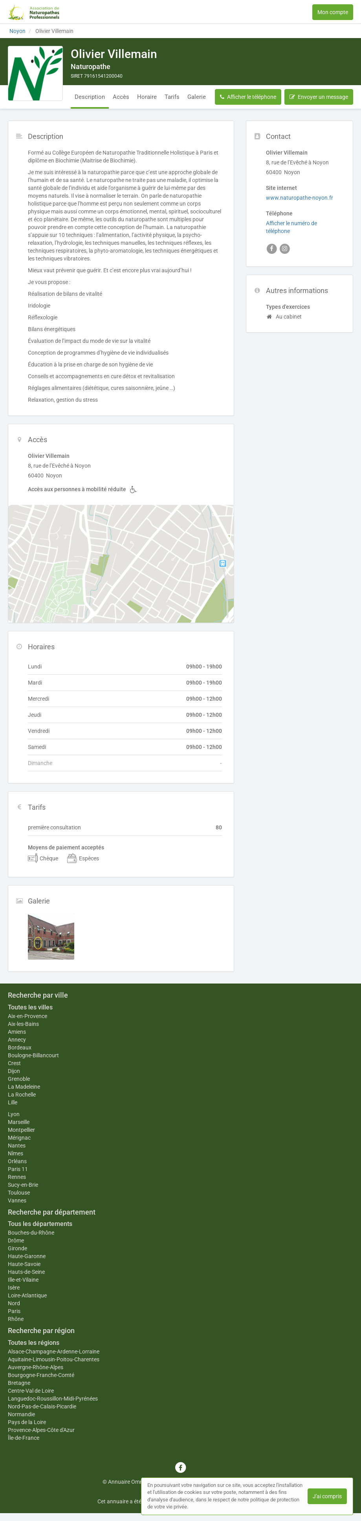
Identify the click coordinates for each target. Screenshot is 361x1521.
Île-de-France (23, 1438)
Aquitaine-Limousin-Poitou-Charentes (53, 1359)
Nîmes (15, 1153)
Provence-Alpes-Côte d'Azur (41, 1430)
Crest (14, 1063)
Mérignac (19, 1138)
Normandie (21, 1414)
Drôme (16, 1240)
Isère (14, 1287)
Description (90, 96)
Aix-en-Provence (27, 1016)
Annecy (17, 1039)
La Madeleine (24, 1087)
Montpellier (21, 1130)
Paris (14, 1311)
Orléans (17, 1161)
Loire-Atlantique (27, 1295)
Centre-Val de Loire (31, 1391)
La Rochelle (22, 1094)
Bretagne (19, 1383)
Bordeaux (19, 1047)
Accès (121, 96)
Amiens (17, 1032)
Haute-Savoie (24, 1264)
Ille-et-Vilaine (23, 1280)
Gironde (17, 1248)
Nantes (17, 1145)
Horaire (147, 96)
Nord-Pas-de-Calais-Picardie (42, 1406)
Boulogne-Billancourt (33, 1055)
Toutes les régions (33, 1342)
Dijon (14, 1071)
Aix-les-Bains (23, 1024)
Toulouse (19, 1192)
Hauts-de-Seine (26, 1272)
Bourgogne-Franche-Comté (41, 1375)
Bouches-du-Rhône (31, 1233)
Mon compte (332, 12)
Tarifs (172, 96)
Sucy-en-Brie (23, 1185)
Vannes (17, 1200)
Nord (14, 1303)
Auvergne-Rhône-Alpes (35, 1367)
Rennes (17, 1177)
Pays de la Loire (27, 1422)
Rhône (16, 1319)
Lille (12, 1102)
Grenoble (19, 1079)
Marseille (18, 1122)
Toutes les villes (30, 1007)
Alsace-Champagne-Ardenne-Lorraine (53, 1351)
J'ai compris (327, 1496)
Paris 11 (18, 1169)
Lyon (14, 1114)
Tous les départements (40, 1224)
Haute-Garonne (27, 1256)
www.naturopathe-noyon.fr (299, 198)
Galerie (196, 96)
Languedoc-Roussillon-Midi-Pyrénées (53, 1398)
